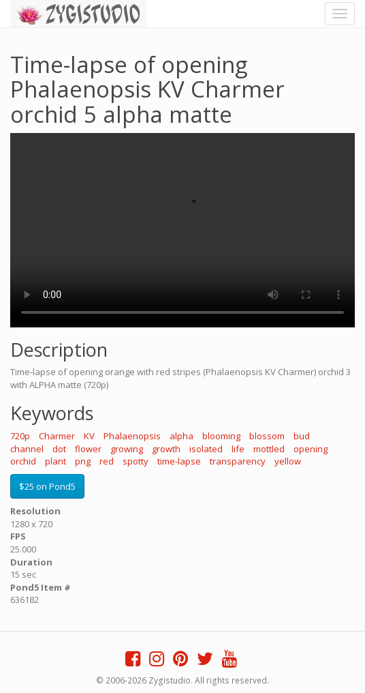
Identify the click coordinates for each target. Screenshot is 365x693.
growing (126, 449)
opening (310, 449)
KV (89, 436)
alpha (181, 436)
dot (59, 449)
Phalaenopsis (132, 436)
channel (27, 449)
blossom (267, 436)
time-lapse (179, 461)
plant (55, 461)
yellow (287, 461)
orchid (23, 461)
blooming (221, 436)
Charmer (57, 436)
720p (20, 436)
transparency (238, 461)
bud (301, 436)
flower (88, 449)
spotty (135, 461)
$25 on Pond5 (47, 486)
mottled (269, 449)
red (106, 461)
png (83, 461)
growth (166, 449)
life (238, 449)
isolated (206, 449)
